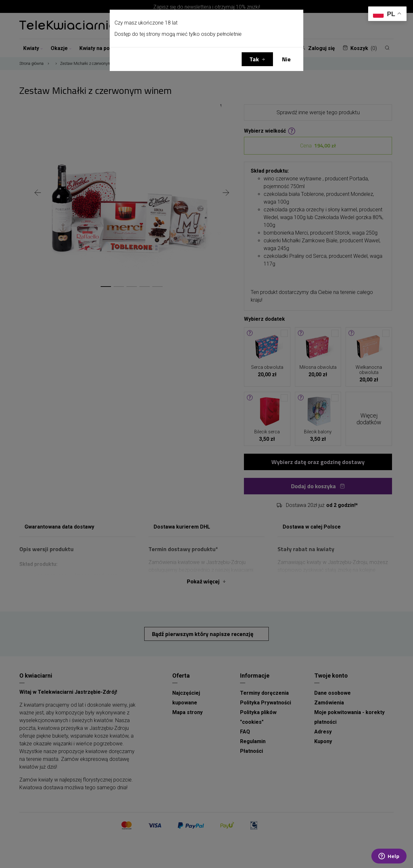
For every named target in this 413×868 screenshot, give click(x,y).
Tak (254, 59)
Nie (286, 59)
